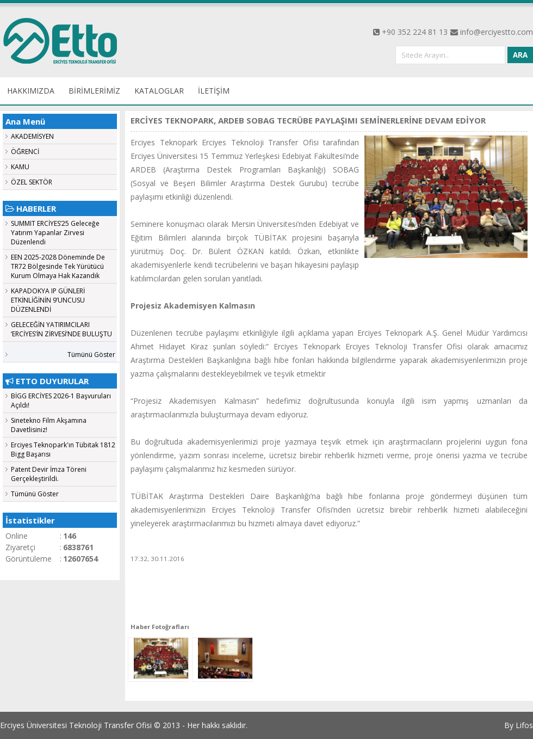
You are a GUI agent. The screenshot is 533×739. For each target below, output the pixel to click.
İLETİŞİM (214, 90)
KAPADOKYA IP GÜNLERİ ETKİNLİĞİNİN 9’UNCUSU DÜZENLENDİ (48, 300)
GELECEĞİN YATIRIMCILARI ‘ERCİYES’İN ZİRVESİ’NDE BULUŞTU (61, 329)
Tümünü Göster (91, 354)
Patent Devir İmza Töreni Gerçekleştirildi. (48, 474)
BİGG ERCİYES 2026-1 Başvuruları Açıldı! (61, 400)
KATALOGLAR (159, 90)
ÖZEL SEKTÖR (31, 182)
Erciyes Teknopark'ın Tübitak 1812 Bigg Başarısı (63, 449)
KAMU (20, 166)
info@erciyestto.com (496, 32)
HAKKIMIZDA (30, 90)
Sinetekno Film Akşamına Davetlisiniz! (48, 425)
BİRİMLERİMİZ (94, 90)
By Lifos (518, 725)
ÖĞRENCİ (25, 151)
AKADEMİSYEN (32, 136)
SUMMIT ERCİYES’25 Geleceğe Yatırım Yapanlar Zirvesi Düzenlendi (55, 233)
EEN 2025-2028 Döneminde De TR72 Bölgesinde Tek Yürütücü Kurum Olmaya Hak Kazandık (58, 266)
